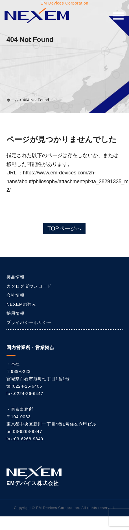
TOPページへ (64, 228)
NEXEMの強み (21, 304)
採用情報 (15, 313)
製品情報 (15, 277)
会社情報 (15, 295)
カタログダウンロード (29, 286)
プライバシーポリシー (29, 322)
